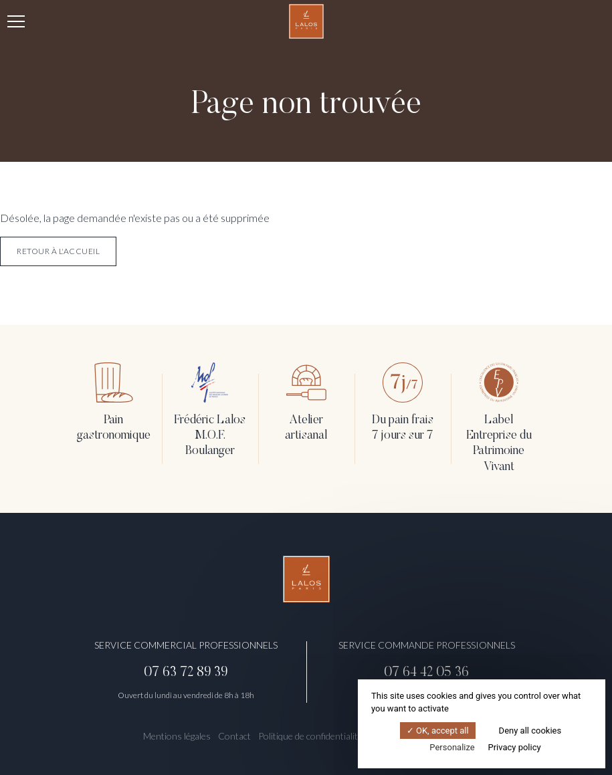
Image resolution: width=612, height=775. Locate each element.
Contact (234, 736)
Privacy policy (514, 747)
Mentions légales (177, 736)
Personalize (451, 747)
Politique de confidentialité (310, 736)
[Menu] (16, 21)
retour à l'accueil (58, 251)
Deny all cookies (525, 731)
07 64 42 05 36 (426, 672)
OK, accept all (438, 731)
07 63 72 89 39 (185, 672)
